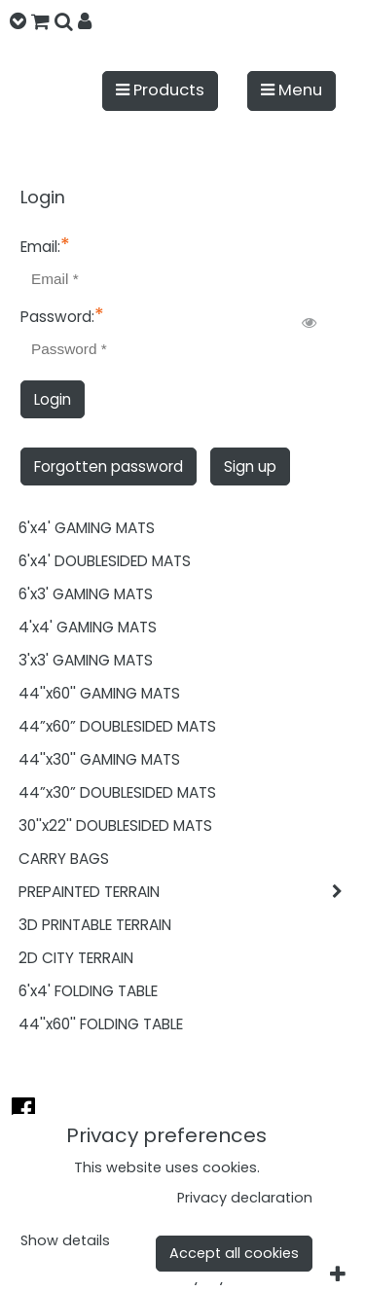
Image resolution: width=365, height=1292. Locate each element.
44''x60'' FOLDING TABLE (100, 1024)
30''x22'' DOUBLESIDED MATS (115, 825)
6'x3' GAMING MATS (85, 594)
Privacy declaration (244, 1197)
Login (52, 399)
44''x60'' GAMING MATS (99, 693)
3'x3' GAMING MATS (85, 660)
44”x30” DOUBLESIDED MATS (117, 792)
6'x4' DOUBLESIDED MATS (104, 561)
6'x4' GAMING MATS (86, 528)
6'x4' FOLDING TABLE (88, 991)
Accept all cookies (234, 1253)
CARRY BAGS (63, 858)
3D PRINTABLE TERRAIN (94, 925)
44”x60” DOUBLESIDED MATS (117, 726)
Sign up (250, 466)
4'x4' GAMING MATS (87, 627)
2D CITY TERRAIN (75, 958)
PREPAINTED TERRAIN (186, 892)
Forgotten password (108, 466)
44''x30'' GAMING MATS (99, 759)
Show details (65, 1241)
